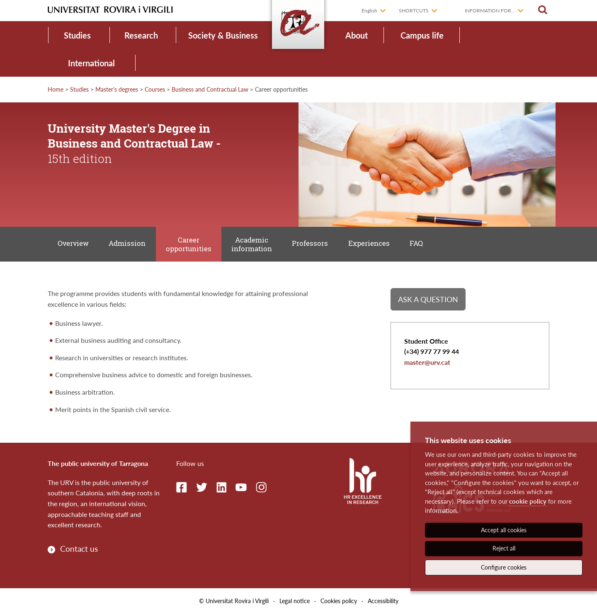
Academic (255, 245)
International (91, 63)
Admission (129, 245)
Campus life (422, 35)
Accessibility (383, 602)
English (369, 10)
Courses (155, 89)
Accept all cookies (504, 530)
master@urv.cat (427, 365)
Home (55, 89)
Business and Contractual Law (210, 89)
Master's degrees (116, 89)
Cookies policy (338, 602)
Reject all (504, 548)
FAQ (423, 245)
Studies (77, 35)
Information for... (490, 10)
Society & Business (223, 35)
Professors (315, 245)
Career (191, 245)
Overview (74, 245)
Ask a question (428, 301)
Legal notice (294, 602)
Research (141, 35)
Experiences (375, 245)
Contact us (79, 550)
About (356, 35)
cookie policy (527, 501)
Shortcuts (414, 10)
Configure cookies (504, 567)
